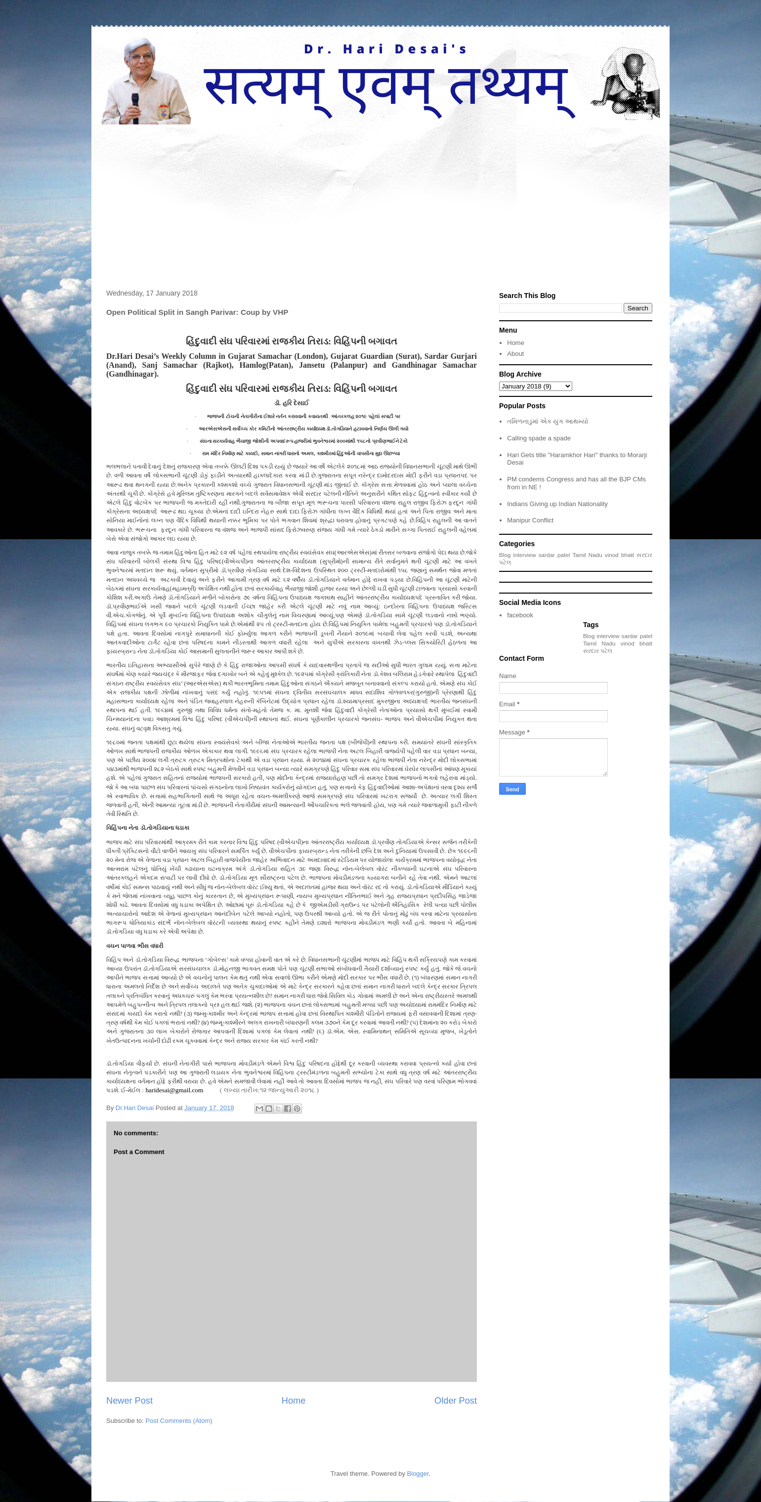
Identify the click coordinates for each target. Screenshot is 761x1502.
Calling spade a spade (539, 438)
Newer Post (129, 1401)
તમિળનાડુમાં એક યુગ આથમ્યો (547, 421)
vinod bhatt (619, 555)
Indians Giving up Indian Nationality (557, 504)
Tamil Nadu (587, 555)
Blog (504, 555)
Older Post (455, 1401)
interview (524, 555)
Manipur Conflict (530, 520)
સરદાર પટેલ (597, 650)
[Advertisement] (380, 198)
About (515, 353)
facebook (520, 615)
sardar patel (554, 555)
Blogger (418, 1473)
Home (294, 1401)
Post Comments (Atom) (179, 1420)
